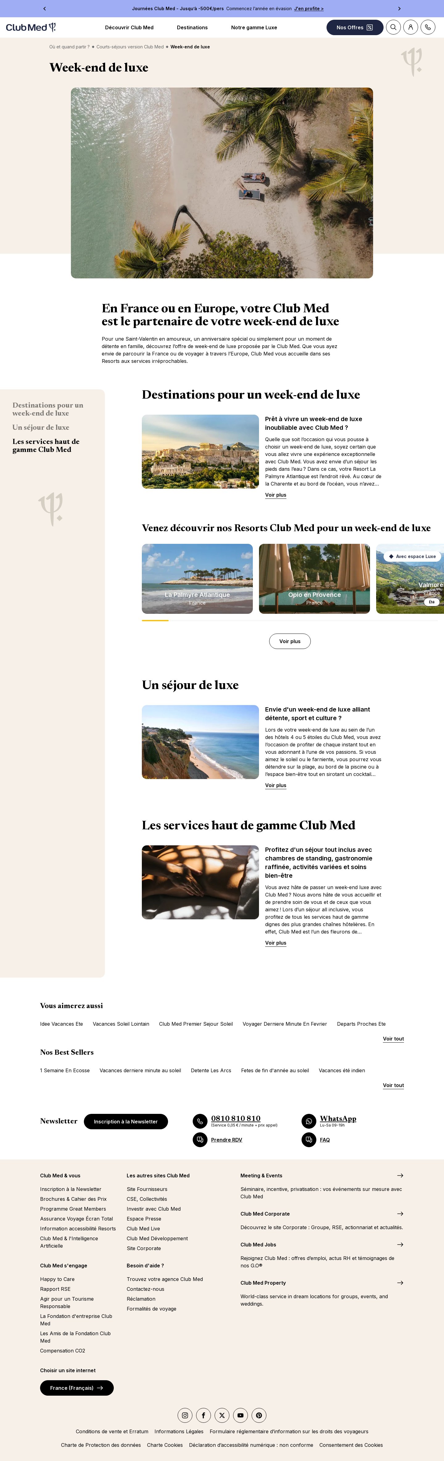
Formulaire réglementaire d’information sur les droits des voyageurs (289, 1431)
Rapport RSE (55, 1289)
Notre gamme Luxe (254, 27)
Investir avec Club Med (154, 1209)
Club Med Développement (157, 1238)
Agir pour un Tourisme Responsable (67, 1302)
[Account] (410, 27)
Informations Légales (179, 1431)
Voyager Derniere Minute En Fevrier (285, 1024)
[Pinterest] (259, 1415)
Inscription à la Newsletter (126, 1121)
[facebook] (203, 1415)
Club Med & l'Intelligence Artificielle (69, 1242)
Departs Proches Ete (361, 1024)
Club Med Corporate (265, 1214)
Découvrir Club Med (129, 27)
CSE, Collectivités (147, 1199)
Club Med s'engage (63, 1265)
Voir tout (393, 1039)
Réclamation (141, 1299)
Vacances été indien (342, 1070)
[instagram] (185, 1415)
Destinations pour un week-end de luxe (47, 409)
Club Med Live (143, 1228)
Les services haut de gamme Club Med (46, 446)
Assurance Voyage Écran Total (76, 1219)
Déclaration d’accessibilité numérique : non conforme (251, 1445)
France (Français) (77, 1388)
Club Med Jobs (258, 1244)
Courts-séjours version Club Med (130, 46)
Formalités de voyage (151, 1309)
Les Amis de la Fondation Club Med (75, 1337)
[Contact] (428, 27)
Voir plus (275, 495)
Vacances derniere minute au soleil (140, 1070)
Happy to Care (57, 1279)
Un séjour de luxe (40, 428)
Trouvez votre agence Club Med (165, 1279)
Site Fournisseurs (147, 1189)
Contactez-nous (145, 1289)
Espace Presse (144, 1219)
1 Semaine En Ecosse (65, 1070)
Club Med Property (263, 1283)
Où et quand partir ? (69, 46)
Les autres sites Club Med (158, 1175)
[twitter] (222, 1415)
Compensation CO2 (62, 1351)
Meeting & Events (261, 1175)
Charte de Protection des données (101, 1445)
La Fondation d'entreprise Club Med (76, 1320)
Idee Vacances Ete (61, 1024)
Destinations (192, 27)
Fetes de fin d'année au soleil (275, 1070)
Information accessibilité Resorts (78, 1228)
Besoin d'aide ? (145, 1265)
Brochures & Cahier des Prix (73, 1199)
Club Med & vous (60, 1175)
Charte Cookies (165, 1445)
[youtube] (240, 1415)
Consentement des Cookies (351, 1445)
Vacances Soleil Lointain (121, 1024)
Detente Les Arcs (211, 1070)
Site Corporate (144, 1248)
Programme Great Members (73, 1209)
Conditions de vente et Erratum (112, 1431)
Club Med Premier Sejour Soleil (196, 1024)
